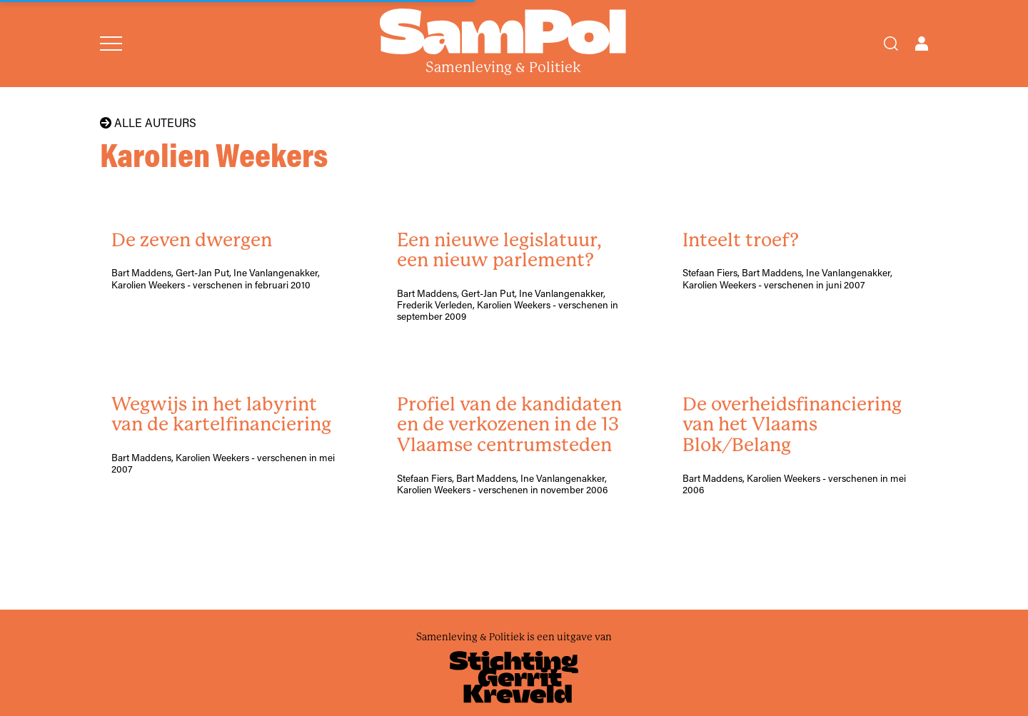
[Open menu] (111, 43)
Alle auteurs (148, 122)
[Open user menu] (921, 43)
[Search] (891, 43)
